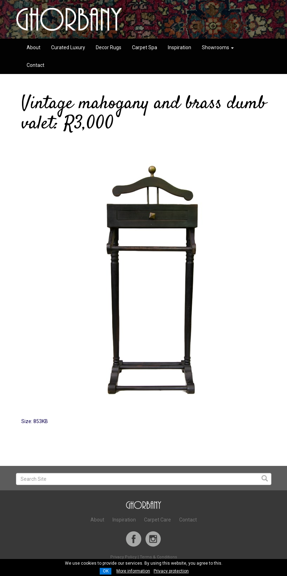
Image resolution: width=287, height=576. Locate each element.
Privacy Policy (123, 557)
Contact (35, 65)
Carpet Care (157, 520)
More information (133, 571)
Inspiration (179, 47)
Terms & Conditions (158, 557)
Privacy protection (171, 571)
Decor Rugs (108, 47)
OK (106, 571)
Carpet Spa (144, 47)
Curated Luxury (68, 47)
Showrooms (218, 47)
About (33, 47)
